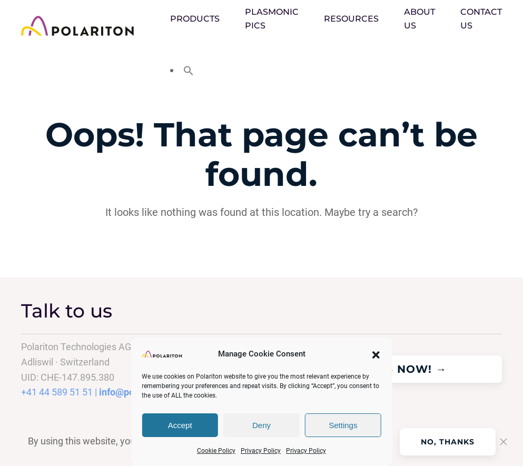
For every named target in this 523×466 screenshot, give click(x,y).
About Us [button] (419, 19)
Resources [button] (351, 19)
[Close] (503, 441)
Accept (180, 425)
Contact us (481, 19)
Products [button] (195, 19)
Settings (343, 425)
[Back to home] (95, 26)
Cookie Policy (216, 450)
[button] (376, 354)
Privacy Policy (261, 450)
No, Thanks (448, 442)
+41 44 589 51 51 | (60, 392)
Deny (261, 425)
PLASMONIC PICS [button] (272, 19)
